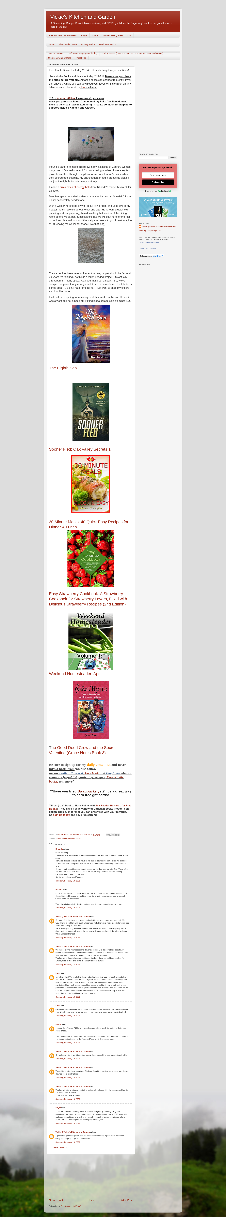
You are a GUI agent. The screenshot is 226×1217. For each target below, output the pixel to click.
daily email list (99, 765)
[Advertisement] (90, 1176)
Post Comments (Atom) (71, 1206)
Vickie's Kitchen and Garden (82, 17)
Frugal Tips (81, 58)
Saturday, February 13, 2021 (67, 881)
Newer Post (56, 1200)
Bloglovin (113, 773)
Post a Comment (60, 1148)
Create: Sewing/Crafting (59, 58)
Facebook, (92, 773)
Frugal (84, 35)
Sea (63, 368)
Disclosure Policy (107, 44)
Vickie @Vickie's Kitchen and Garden (72, 916)
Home (51, 44)
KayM (58, 1108)
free (83, 87)
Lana (57, 973)
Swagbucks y (88, 791)
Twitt (62, 773)
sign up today (61, 814)
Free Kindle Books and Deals (63, 35)
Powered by (158, 191)
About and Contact (68, 44)
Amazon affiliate (66, 98)
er (67, 773)
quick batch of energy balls (75, 187)
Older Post (126, 1200)
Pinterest (76, 773)
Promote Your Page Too (147, 248)
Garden (95, 35)
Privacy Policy (88, 44)
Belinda (59, 889)
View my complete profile (150, 230)
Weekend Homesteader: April (75, 673)
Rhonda (59, 849)
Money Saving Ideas (113, 35)
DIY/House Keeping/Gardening (82, 53)
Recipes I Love (56, 53)
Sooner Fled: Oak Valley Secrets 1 (80, 449)
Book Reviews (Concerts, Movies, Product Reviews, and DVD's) (132, 53)
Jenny (58, 1024)
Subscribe (158, 182)
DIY (129, 35)
